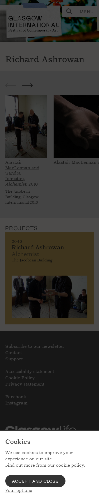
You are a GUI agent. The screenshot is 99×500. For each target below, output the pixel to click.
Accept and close (35, 480)
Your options (18, 490)
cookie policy (70, 465)
